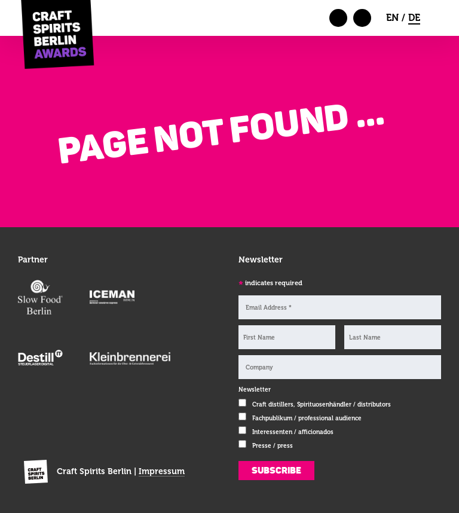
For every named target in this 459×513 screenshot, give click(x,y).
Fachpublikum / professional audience (307, 418)
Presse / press (272, 445)
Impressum (162, 471)
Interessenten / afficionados (292, 432)
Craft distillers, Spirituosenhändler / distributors (321, 404)
